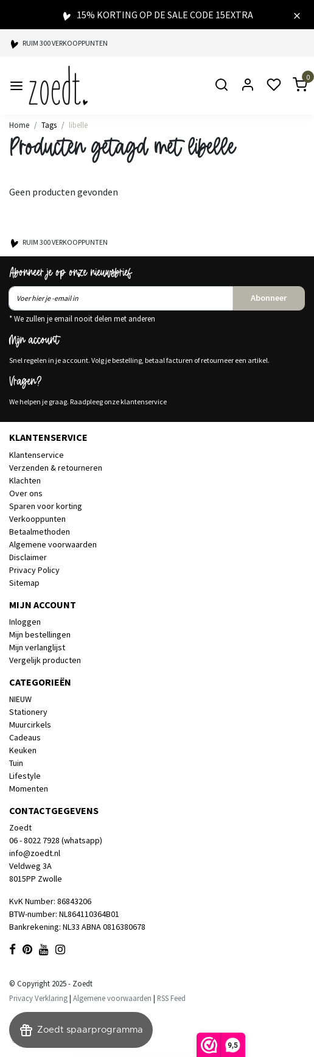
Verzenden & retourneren (55, 467)
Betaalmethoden (39, 531)
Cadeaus (25, 737)
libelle (78, 125)
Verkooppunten (37, 518)
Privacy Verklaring (38, 998)
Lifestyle (25, 775)
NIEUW (20, 699)
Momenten (28, 788)
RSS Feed (171, 998)
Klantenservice (36, 454)
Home (19, 125)
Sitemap (24, 582)
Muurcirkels (30, 724)
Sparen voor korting (45, 505)
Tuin (16, 762)
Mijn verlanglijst (37, 647)
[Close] (297, 14)
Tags (49, 125)
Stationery (28, 711)
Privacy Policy (34, 569)
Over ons (26, 493)
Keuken (23, 750)
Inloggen (25, 621)
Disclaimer (28, 557)
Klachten (25, 480)
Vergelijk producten (45, 660)
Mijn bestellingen (40, 634)
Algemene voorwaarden (53, 544)
